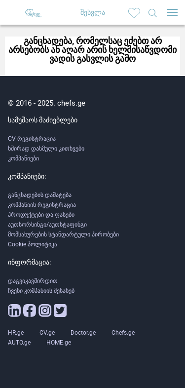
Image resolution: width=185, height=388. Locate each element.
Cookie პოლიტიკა (32, 244)
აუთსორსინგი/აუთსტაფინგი (47, 224)
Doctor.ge (83, 332)
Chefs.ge (123, 332)
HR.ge (16, 332)
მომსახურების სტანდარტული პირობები (63, 234)
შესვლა (92, 12)
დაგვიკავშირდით (33, 280)
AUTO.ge (19, 342)
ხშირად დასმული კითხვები (46, 148)
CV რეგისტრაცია (32, 138)
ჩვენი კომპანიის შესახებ (41, 290)
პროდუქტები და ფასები (41, 214)
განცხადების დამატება (40, 195)
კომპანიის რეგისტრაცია (42, 204)
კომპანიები (23, 158)
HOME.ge (58, 342)
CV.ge (47, 332)
